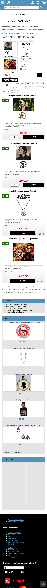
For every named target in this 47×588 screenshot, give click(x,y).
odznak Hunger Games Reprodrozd (23, 143)
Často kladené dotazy (16, 542)
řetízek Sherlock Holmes (23, 374)
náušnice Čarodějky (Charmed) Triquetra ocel (23, 426)
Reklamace (12, 538)
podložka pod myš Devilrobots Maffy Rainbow (23, 322)
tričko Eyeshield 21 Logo (23, 400)
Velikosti (11, 535)
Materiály (11, 557)
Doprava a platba (14, 533)
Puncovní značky (14, 555)
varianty (23, 233)
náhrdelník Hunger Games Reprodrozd (25, 58)
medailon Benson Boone (15, 312)
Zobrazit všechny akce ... (13, 452)
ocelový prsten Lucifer (14, 308)
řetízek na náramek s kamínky (23, 348)
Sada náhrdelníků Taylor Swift (17, 304)
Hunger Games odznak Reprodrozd (23, 96)
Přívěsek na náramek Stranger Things (19, 310)
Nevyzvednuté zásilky (16, 553)
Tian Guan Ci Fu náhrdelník (16, 306)
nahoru (43, 584)
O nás (10, 548)
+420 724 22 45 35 (16, 520)
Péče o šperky (13, 540)
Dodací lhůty (12, 536)
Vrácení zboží (13, 550)
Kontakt (11, 544)
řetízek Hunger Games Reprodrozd (23, 239)
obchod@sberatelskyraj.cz (18, 522)
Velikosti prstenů (14, 551)
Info (9, 546)
